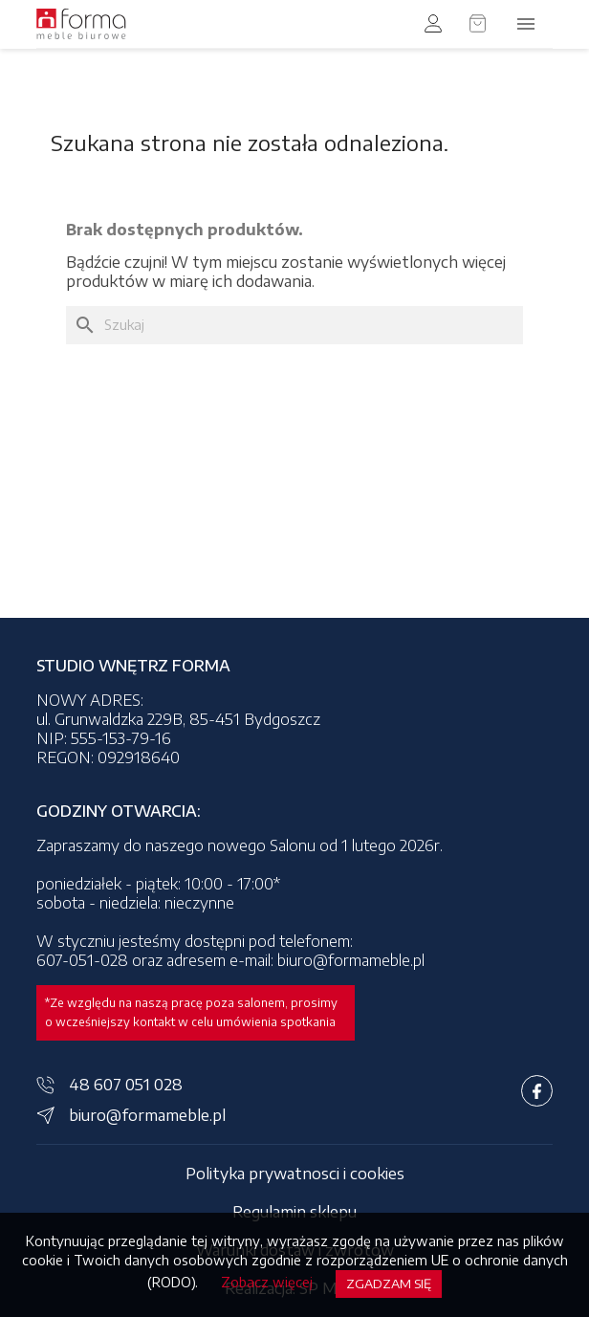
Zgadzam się (388, 1283)
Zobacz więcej (267, 1282)
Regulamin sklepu (294, 1211)
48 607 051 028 (126, 1084)
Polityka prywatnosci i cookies (294, 1173)
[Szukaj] (294, 325)
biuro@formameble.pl (147, 1115)
